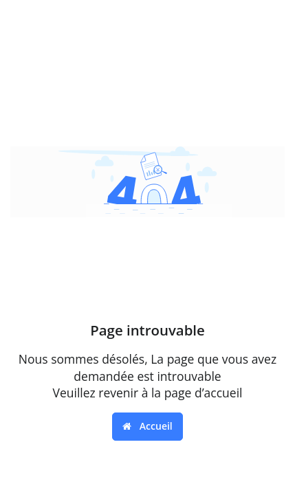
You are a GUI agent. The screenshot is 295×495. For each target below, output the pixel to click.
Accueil (147, 425)
